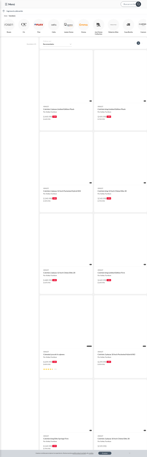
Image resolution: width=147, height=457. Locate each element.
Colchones (7, 75)
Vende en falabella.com (102, 11)
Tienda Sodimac (128, 393)
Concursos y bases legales (14, 400)
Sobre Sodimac (128, 385)
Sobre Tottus (127, 389)
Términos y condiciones (52, 434)
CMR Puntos (88, 382)
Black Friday (48, 400)
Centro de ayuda (10, 385)
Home (5, 15)
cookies (91, 453)
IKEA (125, 400)
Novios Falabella (89, 385)
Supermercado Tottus (130, 396)
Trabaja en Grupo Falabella (53, 393)
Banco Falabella (128, 404)
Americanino (48, 415)
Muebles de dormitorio (22, 75)
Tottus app (126, 419)
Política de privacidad (90, 434)
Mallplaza (126, 415)
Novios (133, 11)
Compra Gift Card (11, 419)
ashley (5, 61)
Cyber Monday (49, 396)
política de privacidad (79, 453)
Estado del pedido (11, 396)
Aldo (45, 419)
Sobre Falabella (128, 382)
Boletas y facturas (11, 393)
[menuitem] (118, 11)
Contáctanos (9, 382)
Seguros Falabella (129, 408)
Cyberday (47, 404)
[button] (73, 4)
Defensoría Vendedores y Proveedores (18, 408)
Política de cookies (71, 434)
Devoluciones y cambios (13, 389)
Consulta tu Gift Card (12, 415)
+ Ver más (9, 133)
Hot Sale (47, 408)
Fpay (124, 411)
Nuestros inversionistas (52, 385)
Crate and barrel (50, 411)
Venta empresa (49, 389)
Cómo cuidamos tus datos (14, 411)
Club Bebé (87, 389)
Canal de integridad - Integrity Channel (18, 404)
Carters (46, 422)
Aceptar (105, 453)
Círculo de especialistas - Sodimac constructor (99, 393)
